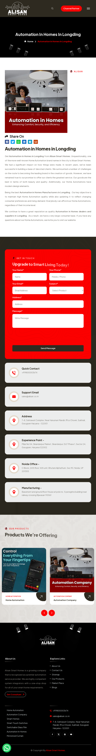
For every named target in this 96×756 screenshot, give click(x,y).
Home (28, 41)
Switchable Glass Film (17, 727)
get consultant (15, 694)
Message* (17, 311)
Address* (17, 297)
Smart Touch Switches (17, 723)
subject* (53, 283)
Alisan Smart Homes (55, 750)
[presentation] (31, 335)
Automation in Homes (17, 731)
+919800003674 (29, 372)
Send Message (48, 348)
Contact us (57, 670)
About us (56, 666)
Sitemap (56, 674)
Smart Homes (13, 718)
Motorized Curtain (15, 736)
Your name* (18, 270)
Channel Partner (71, 8)
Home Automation (15, 600)
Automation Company (65, 600)
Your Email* (17, 283)
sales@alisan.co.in (30, 396)
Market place (58, 683)
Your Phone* (55, 270)
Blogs (54, 687)
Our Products (58, 678)
